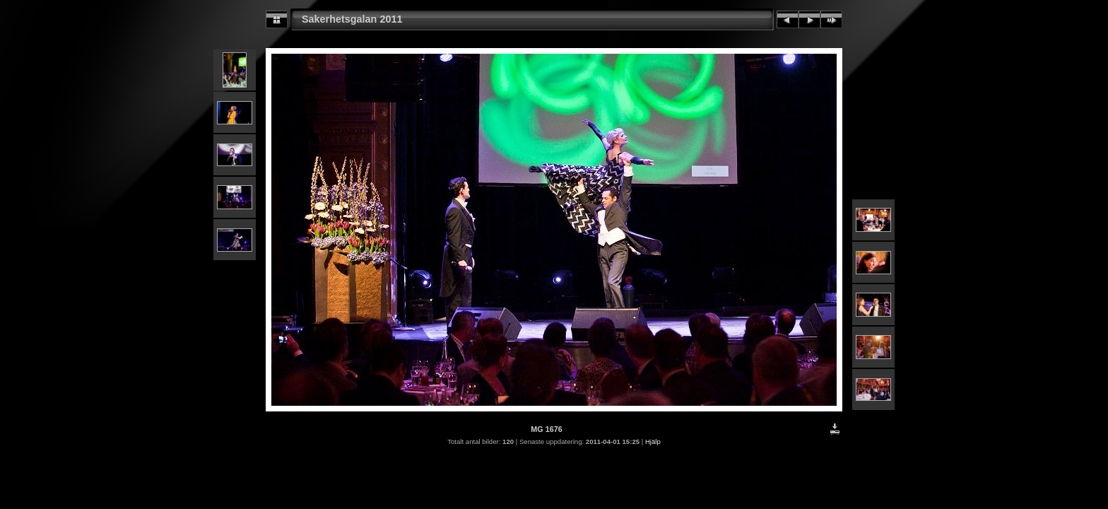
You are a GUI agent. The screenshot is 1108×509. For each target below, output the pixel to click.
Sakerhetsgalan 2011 (352, 19)
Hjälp (653, 441)
